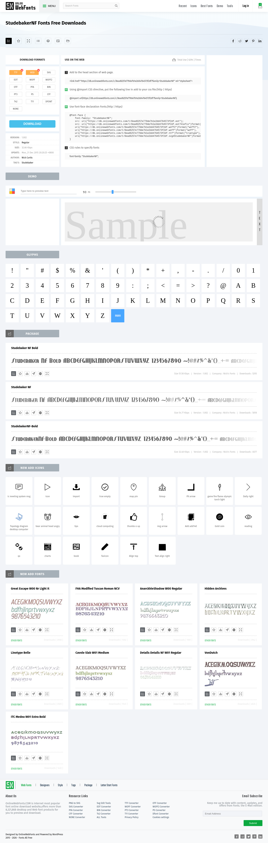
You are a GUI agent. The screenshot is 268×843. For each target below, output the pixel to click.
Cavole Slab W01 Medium (92, 652)
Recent (183, 6)
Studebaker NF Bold (24, 348)
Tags (73, 785)
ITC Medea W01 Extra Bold (28, 717)
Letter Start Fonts (109, 785)
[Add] (9, 41)
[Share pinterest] (253, 40)
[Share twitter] (246, 40)
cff (49, 94)
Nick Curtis (27, 157)
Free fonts (22, 6)
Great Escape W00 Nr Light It (30, 588)
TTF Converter (131, 803)
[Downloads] (27, 373)
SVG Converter (76, 806)
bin (49, 87)
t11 (32, 101)
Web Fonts (26, 785)
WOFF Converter (133, 806)
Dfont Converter (161, 813)
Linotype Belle (21, 652)
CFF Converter (76, 813)
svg (49, 72)
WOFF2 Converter (161, 806)
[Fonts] (68, 41)
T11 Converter (131, 813)
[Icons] (58, 41)
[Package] (48, 41)
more (118, 315)
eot (15, 79)
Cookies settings (161, 817)
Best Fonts (207, 6)
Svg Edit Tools (104, 803)
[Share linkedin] (260, 40)
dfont (48, 101)
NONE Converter (77, 817)
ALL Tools (101, 817)
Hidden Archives (216, 588)
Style (60, 785)
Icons (193, 6)
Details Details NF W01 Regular (160, 652)
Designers (45, 785)
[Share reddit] (239, 40)
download (32, 123)
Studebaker (27, 162)
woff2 (49, 79)
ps (32, 94)
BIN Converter (104, 810)
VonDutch (211, 652)
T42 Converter (104, 813)
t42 (15, 101)
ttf (15, 72)
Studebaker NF (21, 387)
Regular (25, 142)
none (16, 109)
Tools (230, 6)
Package (88, 785)
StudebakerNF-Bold (24, 426)
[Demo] (28, 41)
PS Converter (159, 810)
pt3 (15, 94)
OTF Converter (160, 803)
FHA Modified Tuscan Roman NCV (98, 588)
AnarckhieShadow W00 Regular (161, 588)
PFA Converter (76, 810)
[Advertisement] (234, 111)
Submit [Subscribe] (253, 823)
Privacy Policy (131, 817)
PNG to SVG (74, 803)
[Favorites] (18, 41)
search (116, 6)
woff (32, 79)
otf (16, 87)
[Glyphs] (38, 41)
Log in (246, 6)
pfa (32, 87)
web (32, 72)
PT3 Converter (132, 810)
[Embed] (40, 373)
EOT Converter (104, 806)
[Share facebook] (233, 40)
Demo (220, 6)
